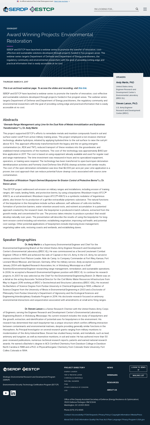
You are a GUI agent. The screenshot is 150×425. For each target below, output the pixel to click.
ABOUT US (112, 390)
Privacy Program (129, 419)
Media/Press (136, 415)
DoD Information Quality (85, 419)
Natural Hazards (71, 381)
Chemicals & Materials (73, 378)
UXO (65, 390)
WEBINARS (112, 375)
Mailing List (138, 375)
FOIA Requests (91, 415)
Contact (67, 415)
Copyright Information (121, 415)
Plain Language (114, 419)
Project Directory (74, 367)
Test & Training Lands (73, 375)
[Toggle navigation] (145, 9)
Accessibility (77, 415)
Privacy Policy (104, 415)
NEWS (110, 367)
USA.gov (141, 419)
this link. (82, 88)
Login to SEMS (138, 368)
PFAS (66, 384)
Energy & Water (70, 372)
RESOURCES (113, 382)
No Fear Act (102, 419)
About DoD (69, 419)
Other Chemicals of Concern (76, 387)
